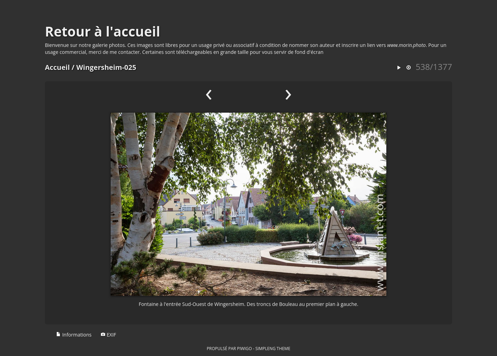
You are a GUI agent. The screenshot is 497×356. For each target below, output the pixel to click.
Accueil (57, 67)
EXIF (108, 334)
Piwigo (244, 348)
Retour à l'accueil (102, 31)
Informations (74, 334)
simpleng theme (272, 348)
